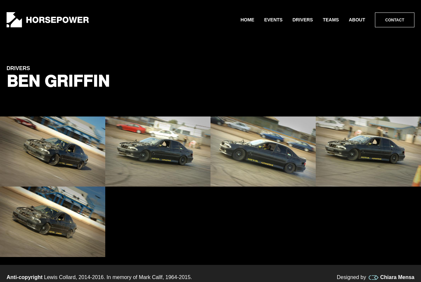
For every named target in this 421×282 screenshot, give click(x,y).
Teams (331, 19)
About (357, 19)
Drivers (302, 19)
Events (273, 19)
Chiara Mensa (391, 277)
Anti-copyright (24, 277)
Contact (394, 20)
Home (247, 19)
